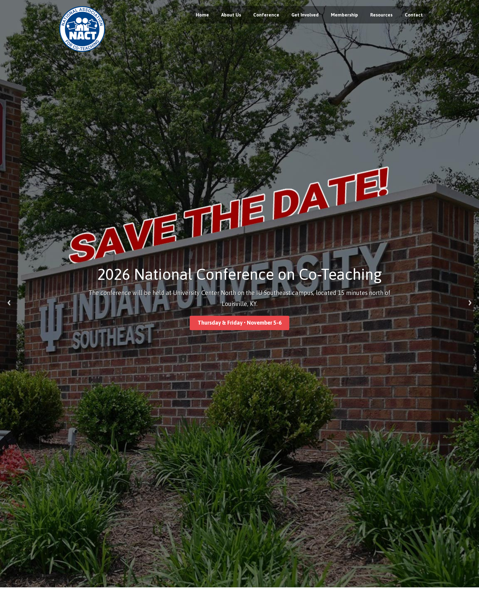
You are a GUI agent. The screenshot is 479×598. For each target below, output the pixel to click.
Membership (344, 14)
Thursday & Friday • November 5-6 (240, 322)
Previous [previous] (9, 303)
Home (202, 14)
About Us (231, 14)
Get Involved (305, 14)
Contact (414, 14)
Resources (381, 14)
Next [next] (470, 303)
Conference (266, 14)
